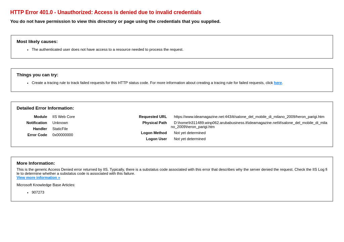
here (278, 83)
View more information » (38, 177)
